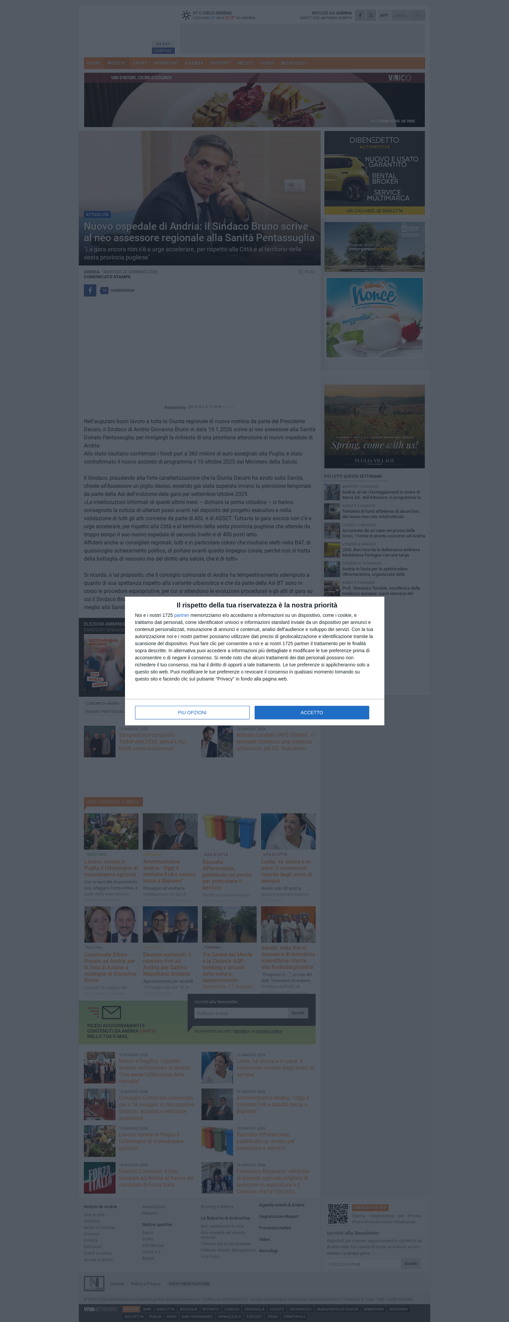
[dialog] (254, 661)
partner (181, 615)
